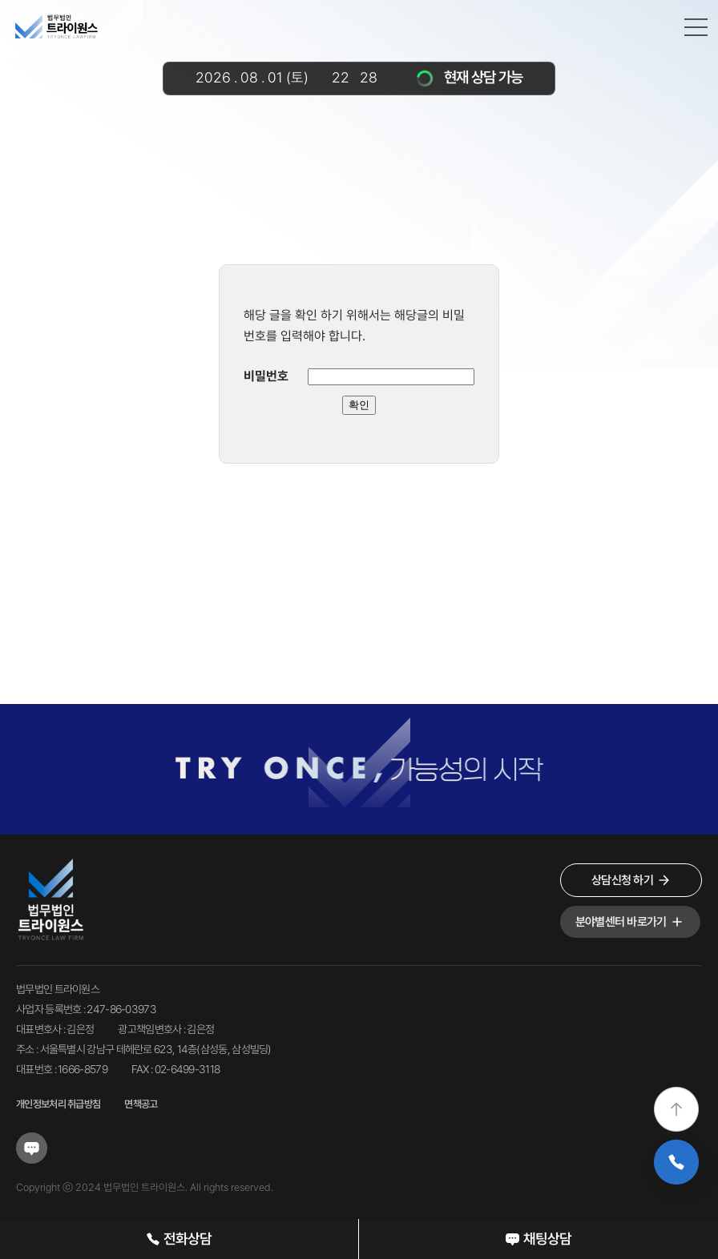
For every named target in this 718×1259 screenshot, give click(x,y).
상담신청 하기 (631, 880)
